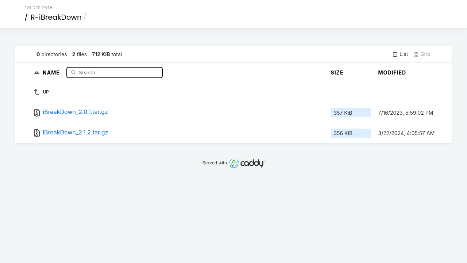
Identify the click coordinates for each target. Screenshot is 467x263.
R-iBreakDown (56, 17)
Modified (392, 72)
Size (337, 72)
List (400, 54)
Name (52, 72)
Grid (422, 54)
